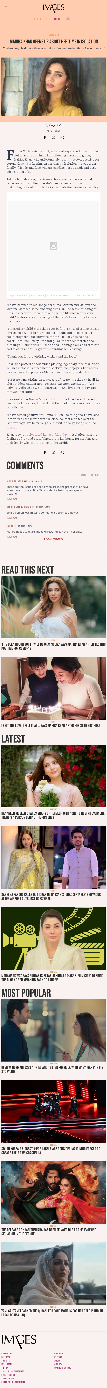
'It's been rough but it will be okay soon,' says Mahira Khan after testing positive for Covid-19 (53, 646)
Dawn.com (58, 1353)
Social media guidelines (12, 1371)
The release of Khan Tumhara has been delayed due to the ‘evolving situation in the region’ (48, 1231)
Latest (84, 475)
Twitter (5, 1360)
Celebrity (41, 19)
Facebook (5, 1357)
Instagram (6, 1364)
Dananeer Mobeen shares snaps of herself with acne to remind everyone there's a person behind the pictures (53, 815)
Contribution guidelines (13, 1382)
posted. (12, 427)
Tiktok (4, 1367)
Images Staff (55, 125)
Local (57, 19)
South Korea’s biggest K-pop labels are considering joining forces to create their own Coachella (50, 1150)
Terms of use (7, 1378)
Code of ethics (8, 1375)
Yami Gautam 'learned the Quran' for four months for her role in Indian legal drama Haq (52, 1313)
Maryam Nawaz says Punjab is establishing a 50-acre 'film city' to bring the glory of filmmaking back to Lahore (52, 977)
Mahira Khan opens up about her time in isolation (54, 42)
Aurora (57, 1360)
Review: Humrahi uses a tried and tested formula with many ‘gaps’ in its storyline (52, 1069)
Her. (68, 19)
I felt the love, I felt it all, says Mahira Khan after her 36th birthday (50, 725)
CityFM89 (58, 1357)
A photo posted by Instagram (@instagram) (34, 295)
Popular (95, 475)
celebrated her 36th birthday (47, 434)
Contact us (6, 1353)
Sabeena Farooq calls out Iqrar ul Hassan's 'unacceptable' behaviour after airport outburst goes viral (51, 896)
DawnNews (59, 1364)
